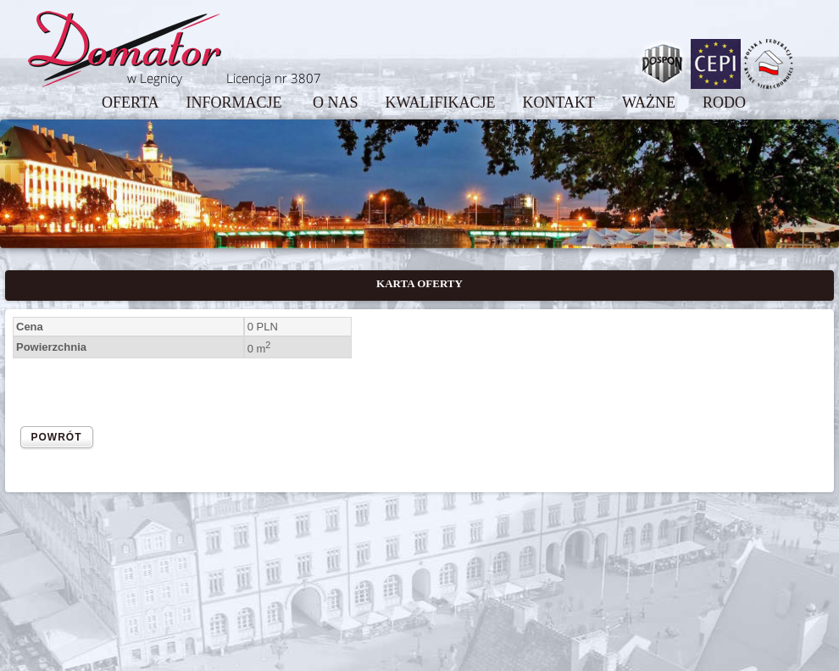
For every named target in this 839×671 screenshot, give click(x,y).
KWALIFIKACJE (440, 102)
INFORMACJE (236, 102)
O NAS (335, 102)
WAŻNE (648, 102)
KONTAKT (558, 102)
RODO (724, 102)
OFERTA (130, 102)
